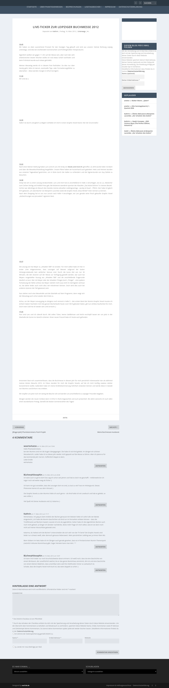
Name (15, 638)
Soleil (126, 131)
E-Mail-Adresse (55, 638)
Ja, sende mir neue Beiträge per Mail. (27, 647)
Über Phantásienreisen (51, 7)
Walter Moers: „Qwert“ (140, 101)
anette (126, 101)
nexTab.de (25, 685)
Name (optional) (128, 73)
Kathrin (55, 31)
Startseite (32, 7)
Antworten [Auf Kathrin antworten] (100, 547)
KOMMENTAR (17, 593)
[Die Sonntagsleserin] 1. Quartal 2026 (137, 107)
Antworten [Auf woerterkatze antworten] (100, 466)
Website (88, 638)
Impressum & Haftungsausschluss (118, 685)
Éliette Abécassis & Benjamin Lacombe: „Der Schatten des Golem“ (139, 115)
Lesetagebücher (92, 7)
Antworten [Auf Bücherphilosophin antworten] (100, 505)
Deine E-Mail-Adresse (131, 80)
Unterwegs (82, 31)
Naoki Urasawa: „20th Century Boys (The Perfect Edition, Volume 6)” (137, 123)
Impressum (110, 7)
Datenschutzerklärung (130, 7)
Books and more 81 (75, 167)
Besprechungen (73, 7)
